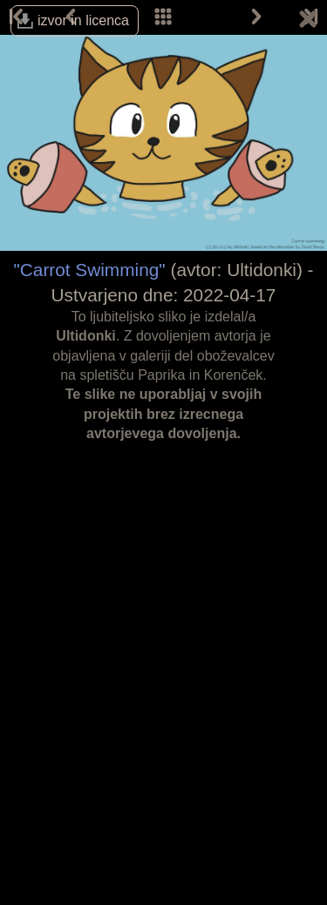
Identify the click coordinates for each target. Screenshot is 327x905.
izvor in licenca (83, 20)
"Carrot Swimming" (89, 270)
